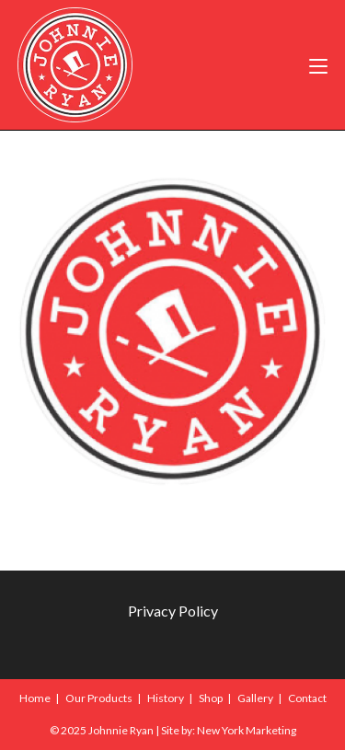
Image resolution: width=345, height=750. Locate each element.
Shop (211, 698)
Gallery (255, 698)
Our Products (98, 698)
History (165, 698)
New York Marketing (246, 730)
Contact (307, 698)
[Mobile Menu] (318, 65)
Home (35, 698)
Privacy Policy (173, 610)
